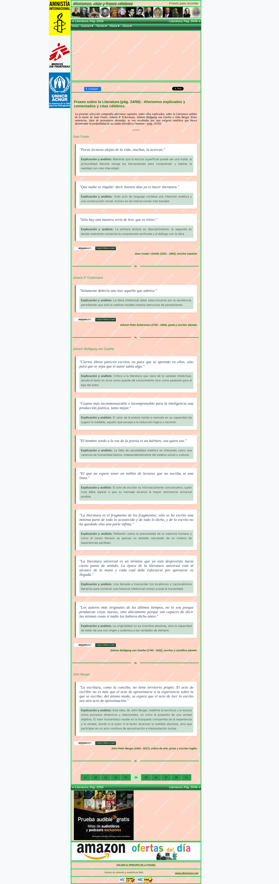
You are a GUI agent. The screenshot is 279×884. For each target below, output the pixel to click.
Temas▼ (101, 26)
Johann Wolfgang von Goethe (93, 349)
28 (176, 777)
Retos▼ (115, 26)
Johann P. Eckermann (88, 277)
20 (95, 777)
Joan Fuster (81, 136)
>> (186, 777)
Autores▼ (87, 26)
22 (115, 777)
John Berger (81, 674)
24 (136, 777)
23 (126, 777)
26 (156, 777)
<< (85, 777)
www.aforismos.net (186, 873)
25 (146, 777)
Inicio (75, 26)
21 (105, 777)
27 (166, 777)
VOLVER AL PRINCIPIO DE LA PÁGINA (136, 865)
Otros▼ (127, 26)
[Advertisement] (136, 55)
